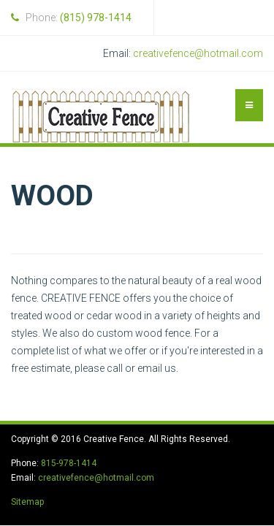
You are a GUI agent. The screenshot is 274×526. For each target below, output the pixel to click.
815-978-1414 (68, 463)
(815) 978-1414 (96, 17)
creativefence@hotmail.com (198, 53)
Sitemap (27, 502)
